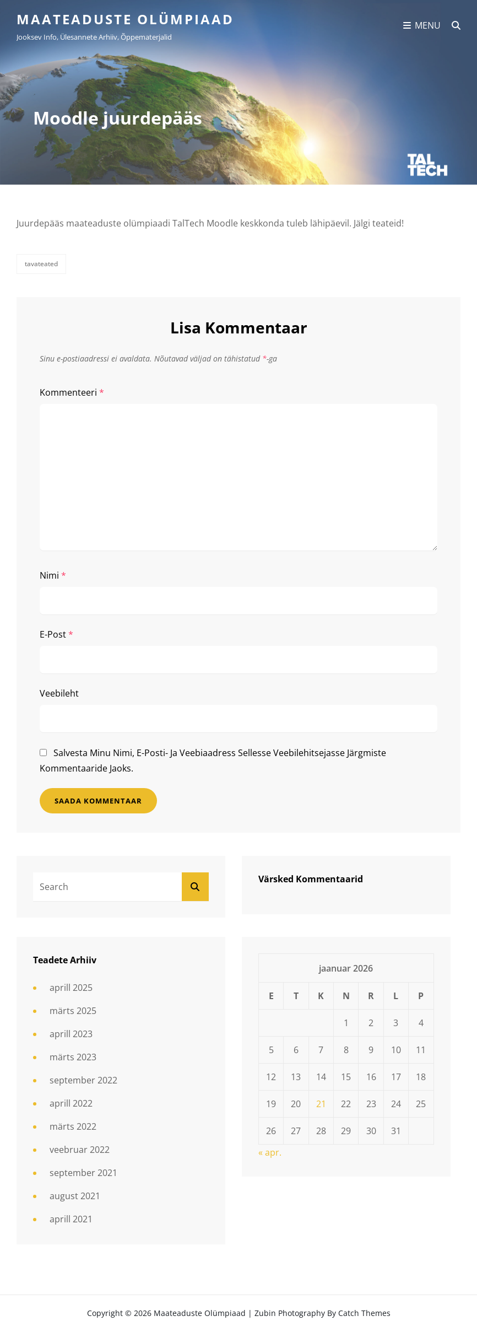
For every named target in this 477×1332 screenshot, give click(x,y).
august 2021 (75, 1196)
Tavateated (41, 263)
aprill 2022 (71, 1103)
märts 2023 (73, 1057)
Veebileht (59, 693)
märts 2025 (73, 1011)
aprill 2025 (71, 988)
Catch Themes (364, 1313)
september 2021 (83, 1173)
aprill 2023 (71, 1034)
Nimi (53, 575)
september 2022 (83, 1080)
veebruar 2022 (80, 1150)
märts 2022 (73, 1126)
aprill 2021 (71, 1219)
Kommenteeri (72, 392)
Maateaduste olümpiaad (125, 19)
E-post (56, 634)
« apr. (269, 1152)
